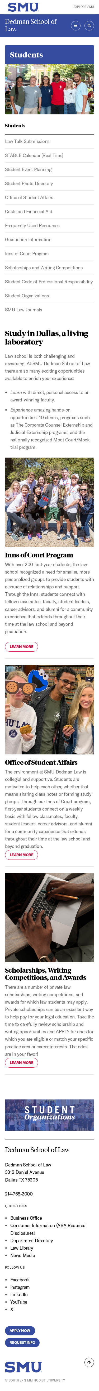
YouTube (18, 1302)
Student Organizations (27, 296)
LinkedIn (18, 1294)
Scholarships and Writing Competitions (44, 268)
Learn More (22, 646)
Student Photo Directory (29, 183)
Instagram (20, 1287)
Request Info (22, 1342)
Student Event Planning (28, 169)
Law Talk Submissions (27, 141)
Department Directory (31, 1240)
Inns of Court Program (27, 254)
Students (15, 125)
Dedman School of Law (30, 25)
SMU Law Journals (23, 310)
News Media (22, 1255)
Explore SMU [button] (83, 7)
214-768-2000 (19, 1194)
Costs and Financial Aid (28, 211)
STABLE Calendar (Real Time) (34, 155)
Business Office (26, 1218)
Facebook (20, 1280)
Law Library (21, 1248)
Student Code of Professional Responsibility (49, 282)
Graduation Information (28, 239)
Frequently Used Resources (32, 225)
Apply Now (20, 1330)
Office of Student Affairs (29, 197)
